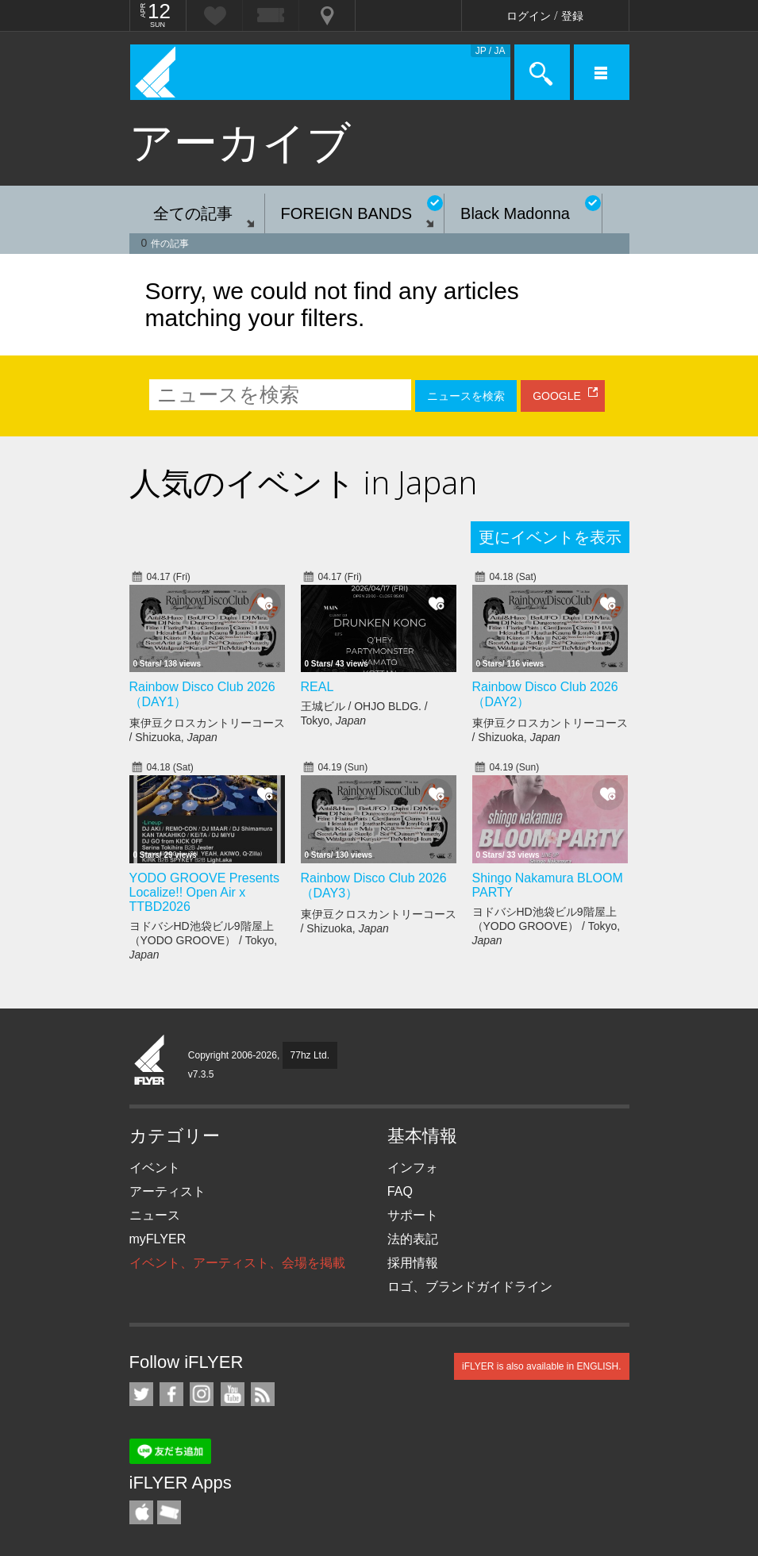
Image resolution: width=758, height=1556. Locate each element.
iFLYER (150, 1061)
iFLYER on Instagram (202, 1394)
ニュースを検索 (466, 396)
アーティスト (167, 1191)
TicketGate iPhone (169, 1512)
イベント (154, 1167)
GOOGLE (557, 396)
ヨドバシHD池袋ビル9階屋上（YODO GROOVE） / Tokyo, (203, 940)
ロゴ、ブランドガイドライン (469, 1286)
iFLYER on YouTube (232, 1394)
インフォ (412, 1167)
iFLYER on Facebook (171, 1394)
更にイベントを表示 (550, 537)
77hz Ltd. (310, 1055)
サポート (412, 1215)
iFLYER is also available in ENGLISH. (541, 1366)
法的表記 (412, 1239)
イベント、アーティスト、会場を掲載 (237, 1263)
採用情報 (412, 1263)
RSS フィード (263, 1394)
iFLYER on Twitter (141, 1394)
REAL (317, 686)
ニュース (154, 1215)
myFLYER (158, 1239)
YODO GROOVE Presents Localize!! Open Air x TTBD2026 (204, 892)
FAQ (400, 1191)
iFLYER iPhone (141, 1512)
